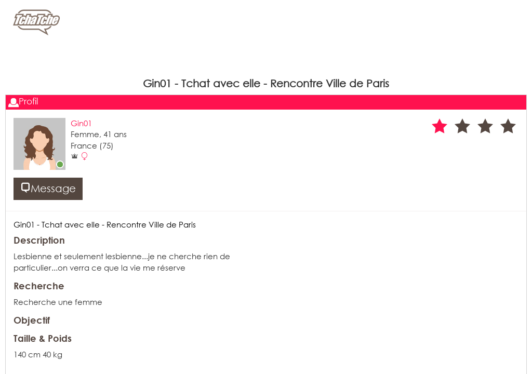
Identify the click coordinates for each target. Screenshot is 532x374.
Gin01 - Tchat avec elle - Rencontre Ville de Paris (105, 224)
